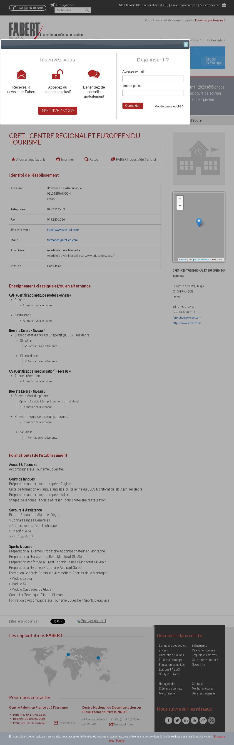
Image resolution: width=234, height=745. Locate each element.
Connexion (132, 105)
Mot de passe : (132, 86)
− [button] (180, 206)
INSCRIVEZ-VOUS (58, 110)
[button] (186, 44)
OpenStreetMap (200, 259)
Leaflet (183, 259)
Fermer (120, 740)
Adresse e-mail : (133, 71)
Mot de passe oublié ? (169, 106)
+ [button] (180, 199)
